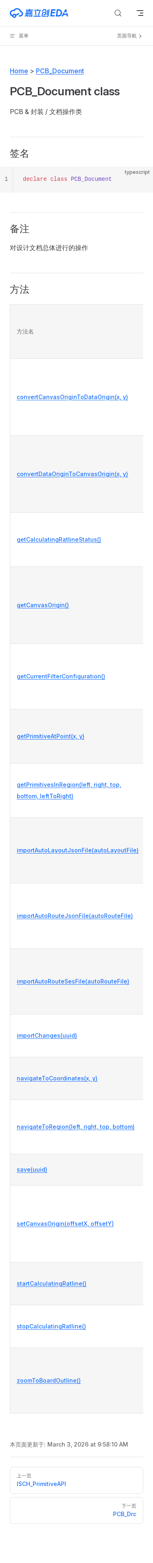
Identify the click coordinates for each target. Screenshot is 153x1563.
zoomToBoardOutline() (49, 1380)
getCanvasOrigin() (43, 604)
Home (19, 71)
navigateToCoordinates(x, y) (57, 1078)
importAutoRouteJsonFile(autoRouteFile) (75, 915)
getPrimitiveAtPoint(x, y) (50, 736)
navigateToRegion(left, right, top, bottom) (76, 1126)
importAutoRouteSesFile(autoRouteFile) (73, 981)
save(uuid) (32, 1169)
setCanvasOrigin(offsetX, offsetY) (65, 1223)
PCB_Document (60, 71)
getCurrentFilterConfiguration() (61, 676)
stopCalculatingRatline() (51, 1326)
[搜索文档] (118, 13)
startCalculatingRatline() (51, 1283)
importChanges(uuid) (47, 1035)
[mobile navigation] (140, 13)
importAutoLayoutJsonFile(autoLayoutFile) (78, 850)
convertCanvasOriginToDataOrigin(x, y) (72, 396)
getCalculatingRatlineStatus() (59, 539)
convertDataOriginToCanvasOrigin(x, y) (72, 473)
